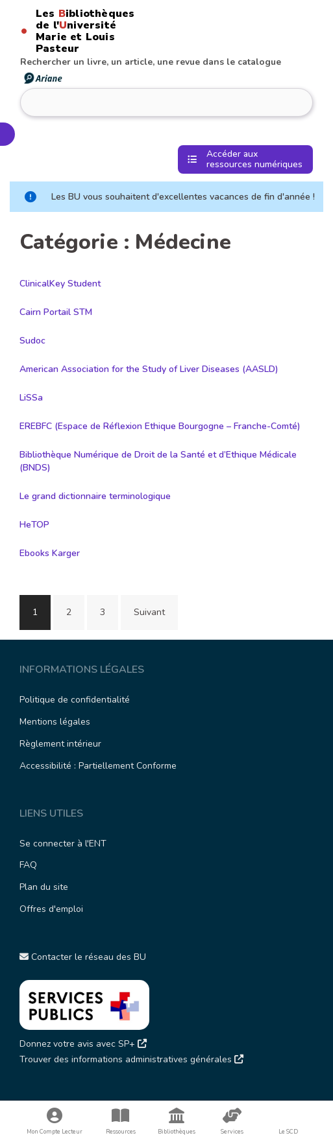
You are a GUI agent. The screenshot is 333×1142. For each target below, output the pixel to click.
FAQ (28, 865)
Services (232, 1122)
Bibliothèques (176, 1122)
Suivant (149, 612)
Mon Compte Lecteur (55, 1122)
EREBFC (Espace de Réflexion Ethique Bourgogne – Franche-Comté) (160, 426)
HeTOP (34, 525)
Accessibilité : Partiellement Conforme (98, 766)
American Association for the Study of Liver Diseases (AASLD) (148, 369)
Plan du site (43, 887)
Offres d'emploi (51, 909)
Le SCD (288, 1132)
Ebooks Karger (49, 553)
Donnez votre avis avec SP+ (83, 1044)
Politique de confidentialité (74, 699)
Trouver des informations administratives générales (131, 1059)
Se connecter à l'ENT (62, 843)
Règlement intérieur (60, 744)
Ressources (120, 1122)
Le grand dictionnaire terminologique (95, 496)
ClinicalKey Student (60, 283)
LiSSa (31, 397)
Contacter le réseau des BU (82, 957)
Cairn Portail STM (55, 312)
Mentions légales (54, 722)
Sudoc (32, 340)
